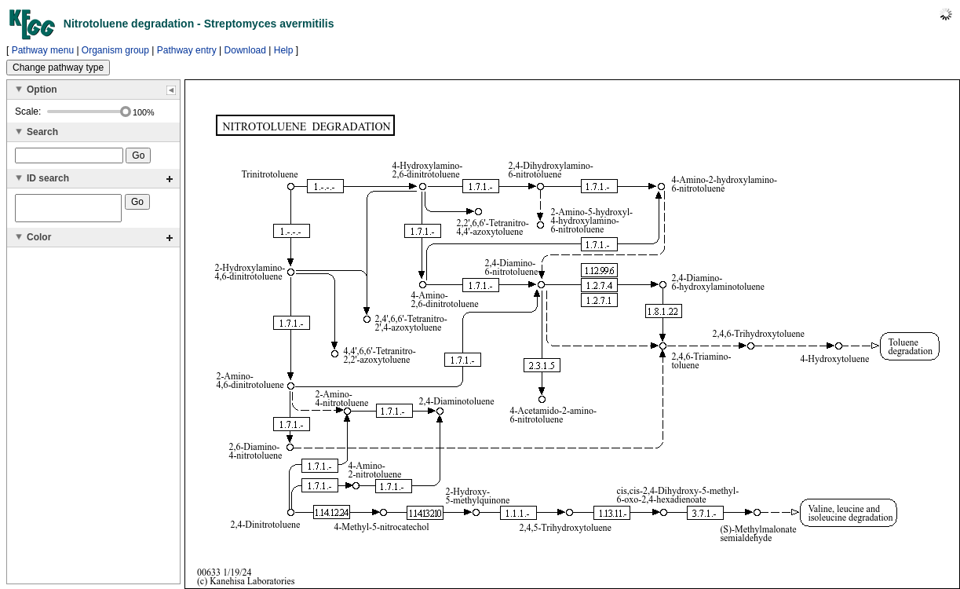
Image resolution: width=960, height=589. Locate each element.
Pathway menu (43, 50)
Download (245, 50)
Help (284, 50)
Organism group (115, 50)
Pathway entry (187, 50)
